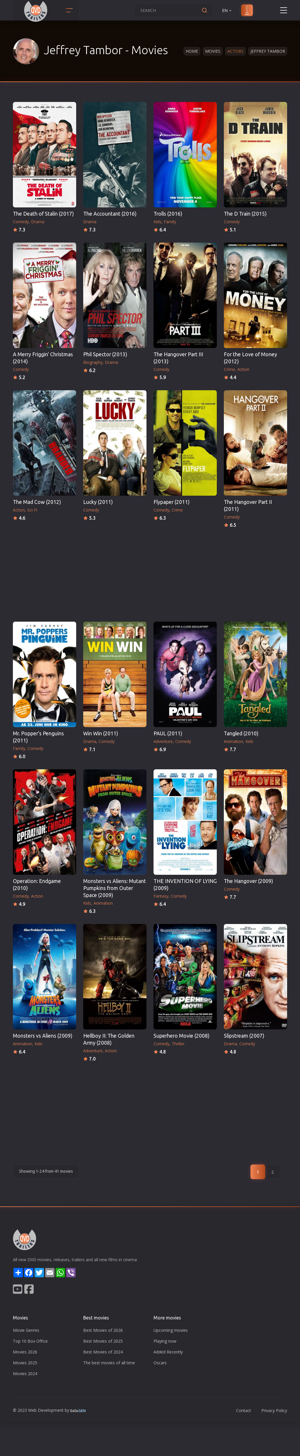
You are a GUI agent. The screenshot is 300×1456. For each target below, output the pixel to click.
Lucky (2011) (98, 502)
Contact (243, 1410)
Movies (212, 51)
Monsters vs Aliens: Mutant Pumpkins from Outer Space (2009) (114, 888)
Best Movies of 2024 (103, 1352)
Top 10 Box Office (30, 1341)
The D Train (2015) (245, 213)
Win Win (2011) (100, 733)
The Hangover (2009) (248, 881)
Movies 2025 (25, 1362)
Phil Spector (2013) (105, 354)
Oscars (160, 1362)
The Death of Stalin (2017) (43, 213)
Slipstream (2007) (244, 1036)
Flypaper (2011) (172, 502)
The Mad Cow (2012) (37, 502)
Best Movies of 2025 (103, 1341)
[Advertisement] (150, 573)
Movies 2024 (25, 1373)
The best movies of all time (109, 1362)
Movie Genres (26, 1330)
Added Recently (168, 1352)
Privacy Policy (274, 1410)
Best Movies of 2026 (103, 1330)
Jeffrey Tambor (267, 51)
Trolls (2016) (168, 213)
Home (192, 51)
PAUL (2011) (168, 733)
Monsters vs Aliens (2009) (42, 1036)
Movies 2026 (25, 1352)
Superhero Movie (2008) (181, 1036)
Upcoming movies (171, 1330)
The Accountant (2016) (110, 213)
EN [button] (227, 10)
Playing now (165, 1341)
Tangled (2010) (241, 733)
